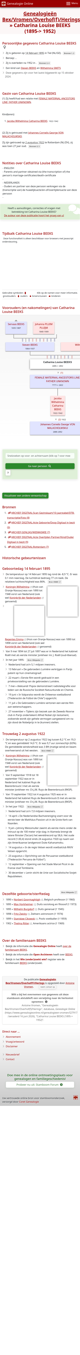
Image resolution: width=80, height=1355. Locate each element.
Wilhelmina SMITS (50, 68)
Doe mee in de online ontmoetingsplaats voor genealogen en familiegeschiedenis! (40, 1077)
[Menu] (72, 3)
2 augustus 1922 (34, 142)
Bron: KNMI (53, 582)
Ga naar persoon (39, 466)
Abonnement (13, 1036)
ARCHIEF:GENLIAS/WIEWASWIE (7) (29, 532)
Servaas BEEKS (16, 324)
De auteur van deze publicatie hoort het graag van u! (34, 215)
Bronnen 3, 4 (44, 63)
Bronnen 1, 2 (69, 53)
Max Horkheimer (23, 904)
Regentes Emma (14, 639)
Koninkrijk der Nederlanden (25, 597)
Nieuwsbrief (13, 1054)
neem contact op (47, 987)
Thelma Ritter (21, 923)
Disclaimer (12, 1046)
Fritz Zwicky (20, 913)
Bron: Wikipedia (34, 660)
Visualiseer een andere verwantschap (25, 495)
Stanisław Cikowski (24, 918)
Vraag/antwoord (15, 1041)
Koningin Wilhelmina (17, 586)
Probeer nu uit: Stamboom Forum (39, 1084)
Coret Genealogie (29, 1101)
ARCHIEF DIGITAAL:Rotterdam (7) (28, 547)
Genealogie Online (17, 4)
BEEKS (68, 954)
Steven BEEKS (28, 68)
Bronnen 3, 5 (34, 146)
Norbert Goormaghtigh (27, 899)
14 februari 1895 (34, 53)
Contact (10, 1059)
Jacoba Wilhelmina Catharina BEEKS (27, 121)
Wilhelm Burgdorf (24, 909)
